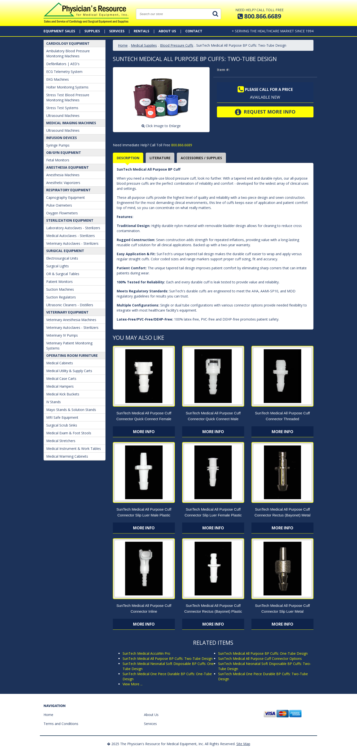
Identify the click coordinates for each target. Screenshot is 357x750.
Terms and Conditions (61, 723)
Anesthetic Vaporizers (63, 182)
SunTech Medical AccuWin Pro (146, 653)
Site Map (243, 743)
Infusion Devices (61, 137)
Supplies (92, 31)
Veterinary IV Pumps (62, 335)
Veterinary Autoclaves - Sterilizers (72, 243)
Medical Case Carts (61, 378)
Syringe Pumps (58, 145)
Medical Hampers (60, 386)
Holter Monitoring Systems (67, 87)
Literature (160, 158)
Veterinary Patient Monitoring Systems (69, 345)
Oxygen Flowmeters (62, 213)
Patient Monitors (59, 281)
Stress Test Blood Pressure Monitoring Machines (67, 97)
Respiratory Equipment (68, 190)
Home (123, 45)
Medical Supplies (144, 45)
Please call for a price (265, 89)
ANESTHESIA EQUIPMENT (67, 167)
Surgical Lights (57, 266)
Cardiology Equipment (67, 43)
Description (128, 158)
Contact (193, 31)
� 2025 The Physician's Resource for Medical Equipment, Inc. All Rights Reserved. (171, 743)
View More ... (133, 684)
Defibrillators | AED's (63, 63)
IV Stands (53, 402)
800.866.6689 (181, 145)
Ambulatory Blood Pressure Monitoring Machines (68, 53)
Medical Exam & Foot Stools (68, 433)
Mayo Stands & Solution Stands (71, 409)
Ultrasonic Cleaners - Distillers (69, 305)
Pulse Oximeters (59, 205)
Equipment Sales (59, 31)
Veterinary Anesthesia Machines (71, 319)
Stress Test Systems (62, 107)
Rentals (141, 31)
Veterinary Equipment (67, 312)
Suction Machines (60, 289)
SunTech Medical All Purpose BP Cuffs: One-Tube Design (263, 653)
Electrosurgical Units (62, 258)
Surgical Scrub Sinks (61, 425)
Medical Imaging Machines (71, 123)
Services (117, 31)
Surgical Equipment (65, 250)
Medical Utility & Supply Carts (69, 370)
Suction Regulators (61, 297)
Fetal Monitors (57, 160)
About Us (167, 31)
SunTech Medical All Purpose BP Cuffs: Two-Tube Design (168, 658)
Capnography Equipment (65, 197)
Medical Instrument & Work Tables (73, 448)
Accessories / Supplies (201, 158)
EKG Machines (57, 79)
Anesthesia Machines (63, 175)
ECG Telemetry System (64, 71)
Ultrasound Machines (63, 115)
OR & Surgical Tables (62, 273)
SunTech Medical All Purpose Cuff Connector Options (260, 658)
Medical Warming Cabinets (67, 456)
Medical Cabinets (59, 363)
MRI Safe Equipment (62, 417)
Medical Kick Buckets (62, 394)
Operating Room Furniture (72, 355)
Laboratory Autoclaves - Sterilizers (73, 228)
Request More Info (265, 112)
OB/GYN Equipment (63, 152)
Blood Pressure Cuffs (176, 45)
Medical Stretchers (60, 440)
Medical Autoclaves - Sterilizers (70, 235)
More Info (144, 431)
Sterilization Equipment (69, 220)
